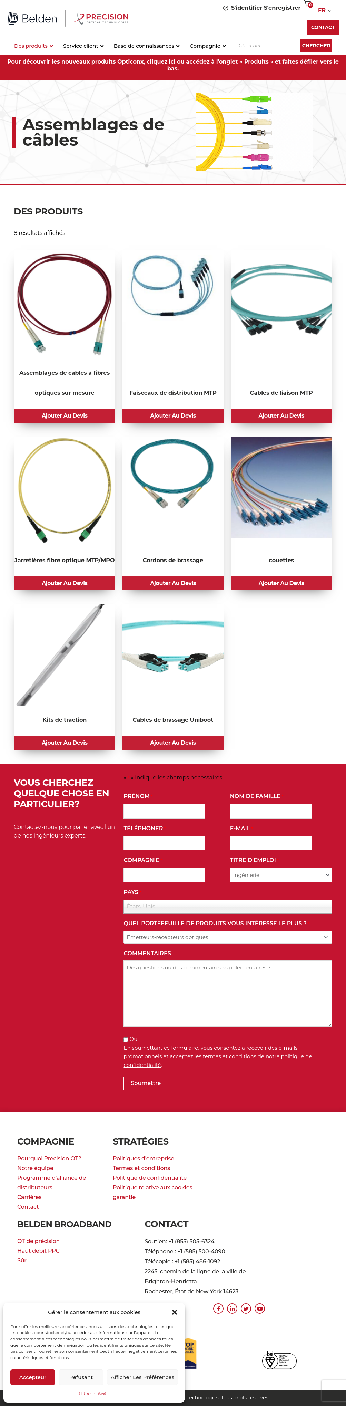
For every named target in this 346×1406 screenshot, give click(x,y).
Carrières (29, 1201)
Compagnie (142, 864)
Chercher (320, 45)
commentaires (147, 957)
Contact (28, 1211)
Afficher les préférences (142, 1377)
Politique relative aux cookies (152, 1191)
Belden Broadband (68, 1228)
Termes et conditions (141, 1172)
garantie (124, 1201)
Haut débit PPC (38, 1255)
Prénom (137, 800)
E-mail (241, 833)
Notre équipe (35, 1172)
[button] (174, 1312)
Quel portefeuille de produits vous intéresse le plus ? (216, 928)
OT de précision (38, 1245)
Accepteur (33, 1377)
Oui (134, 1043)
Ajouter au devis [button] (65, 416)
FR (322, 10)
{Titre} (85, 1393)
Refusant (81, 1377)
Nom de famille (257, 800)
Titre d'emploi (254, 864)
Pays (132, 896)
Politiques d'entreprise (143, 1162)
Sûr (22, 1264)
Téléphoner (144, 833)
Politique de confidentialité (150, 1182)
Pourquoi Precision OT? (49, 1162)
